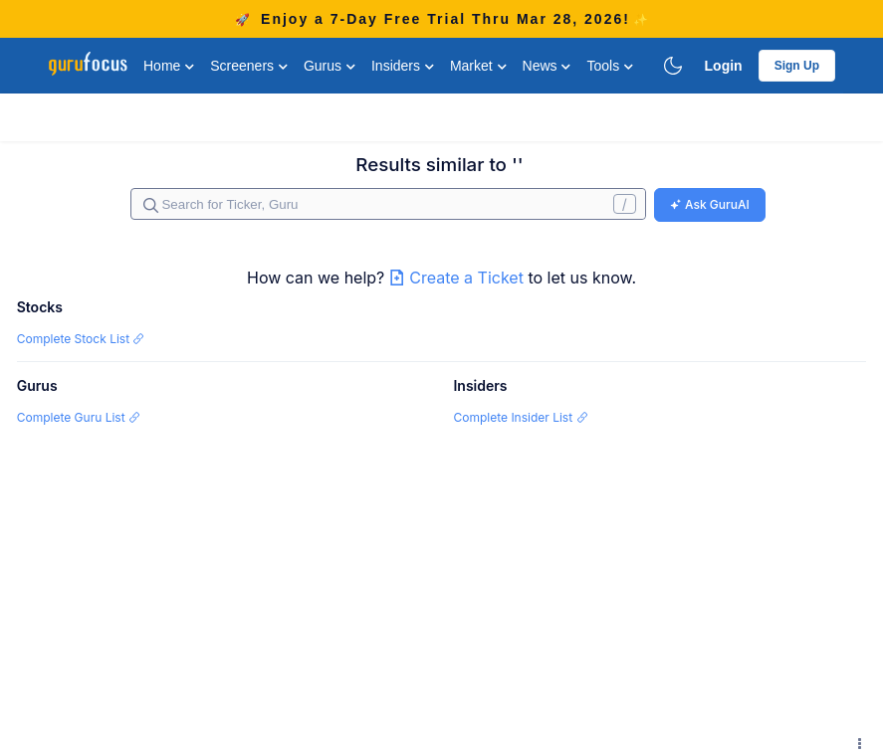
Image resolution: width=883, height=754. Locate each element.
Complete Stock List (81, 338)
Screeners (249, 66)
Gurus (329, 66)
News (547, 66)
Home (168, 66)
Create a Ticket (459, 277)
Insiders (402, 66)
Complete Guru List (78, 417)
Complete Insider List (520, 417)
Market (478, 66)
